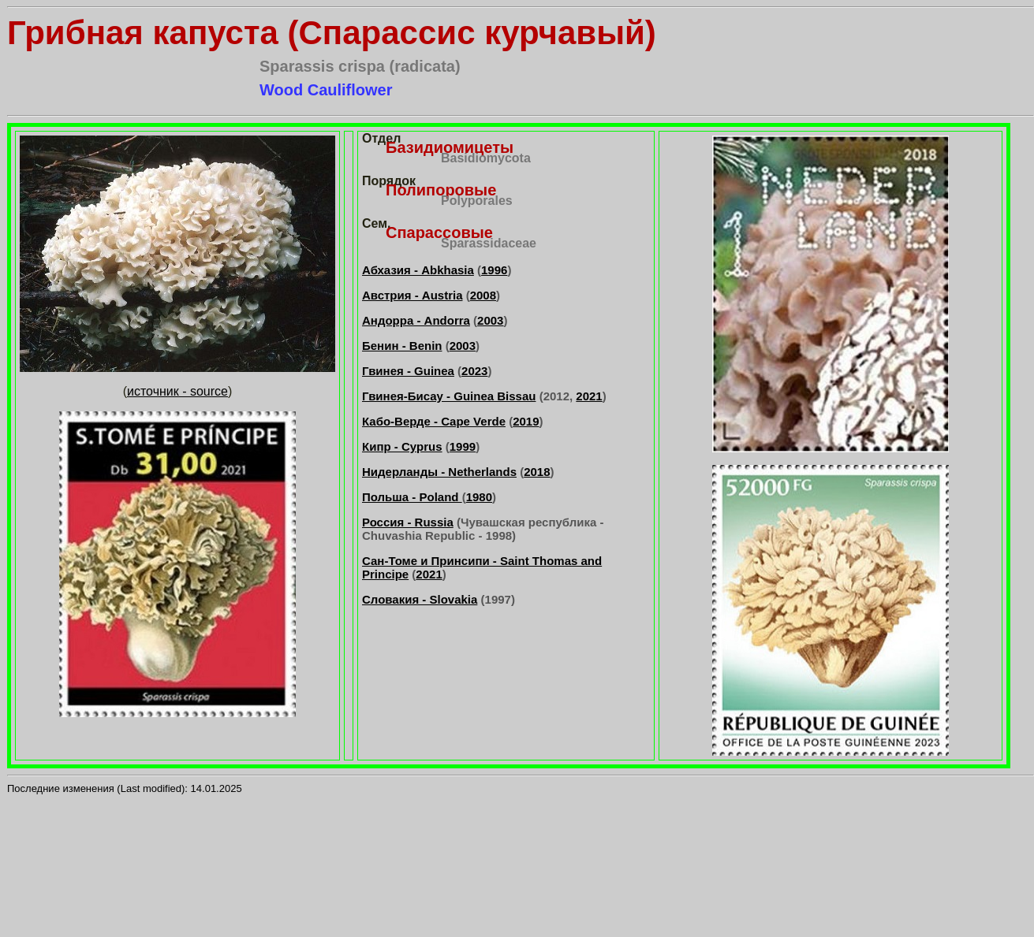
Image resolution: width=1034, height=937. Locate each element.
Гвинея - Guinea (408, 370)
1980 (479, 497)
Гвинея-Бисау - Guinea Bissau (449, 396)
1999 (463, 446)
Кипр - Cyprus (402, 446)
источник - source (177, 391)
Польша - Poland (412, 497)
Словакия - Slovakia (419, 599)
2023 (474, 370)
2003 (490, 320)
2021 (589, 396)
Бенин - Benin (402, 345)
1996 (494, 270)
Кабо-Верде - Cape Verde (434, 421)
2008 (483, 295)
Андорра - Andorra (416, 320)
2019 (526, 421)
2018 (537, 471)
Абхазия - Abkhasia (418, 270)
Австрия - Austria (412, 295)
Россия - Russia (408, 522)
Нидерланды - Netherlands (439, 471)
